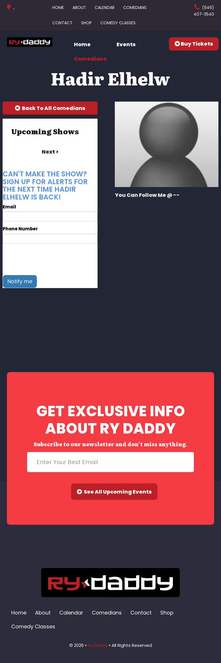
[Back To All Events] (50, 108)
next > (50, 151)
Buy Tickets (194, 43)
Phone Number (20, 229)
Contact (62, 23)
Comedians (134, 7)
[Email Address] (110, 462)
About (79, 7)
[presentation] (46, 259)
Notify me (19, 281)
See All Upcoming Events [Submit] (114, 491)
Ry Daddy (98, 645)
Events (126, 44)
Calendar (105, 7)
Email (9, 207)
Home (58, 7)
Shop (86, 23)
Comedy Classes (118, 23)
